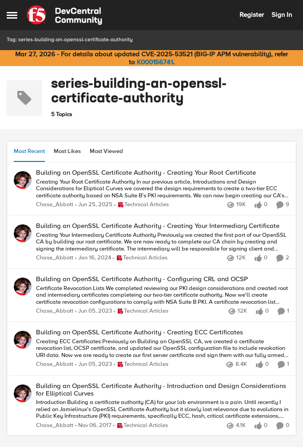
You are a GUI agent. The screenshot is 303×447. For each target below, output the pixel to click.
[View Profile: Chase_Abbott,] (23, 180)
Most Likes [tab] (67, 151)
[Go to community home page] (64, 15)
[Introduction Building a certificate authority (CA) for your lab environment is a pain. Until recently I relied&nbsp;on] (162, 409)
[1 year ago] (93, 204)
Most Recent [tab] (29, 151)
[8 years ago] (93, 425)
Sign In (281, 15)
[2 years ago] (93, 258)
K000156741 (155, 62)
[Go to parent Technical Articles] (141, 204)
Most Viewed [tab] (106, 151)
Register (251, 15)
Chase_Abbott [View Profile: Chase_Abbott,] (54, 204)
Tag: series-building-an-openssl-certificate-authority (70, 39)
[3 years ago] (93, 311)
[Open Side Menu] (12, 15)
